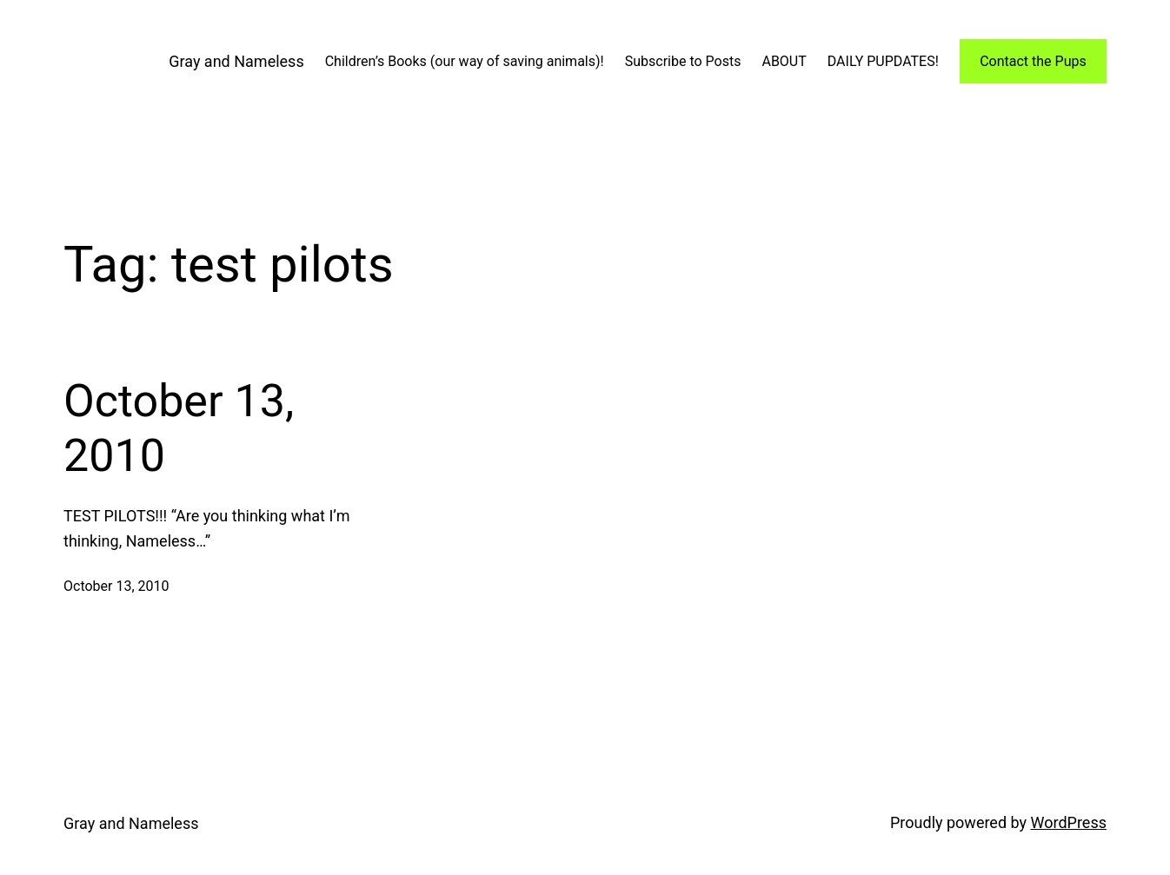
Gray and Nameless (236, 61)
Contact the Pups (1033, 61)
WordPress (1069, 822)
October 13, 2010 (178, 428)
